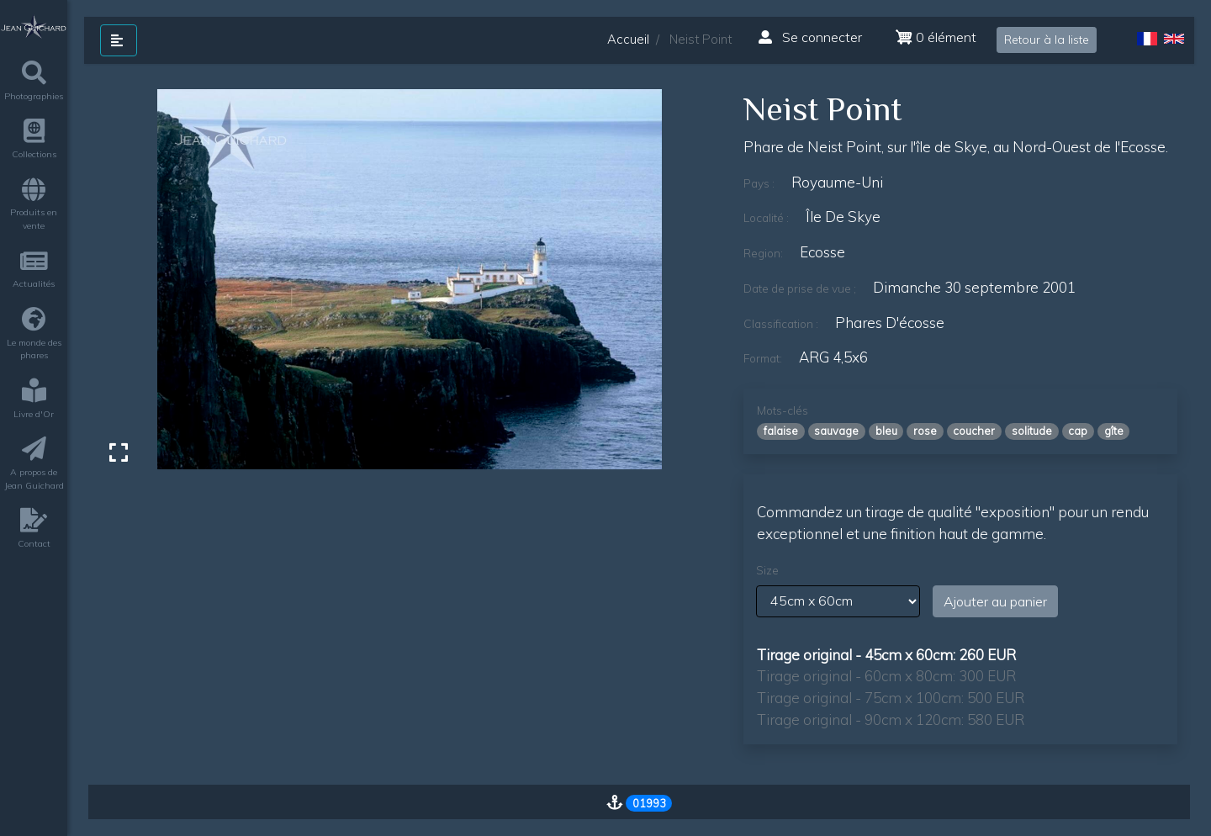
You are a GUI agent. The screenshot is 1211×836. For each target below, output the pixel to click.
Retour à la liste (1046, 39)
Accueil (628, 39)
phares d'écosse (889, 322)
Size (767, 570)
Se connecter (810, 37)
